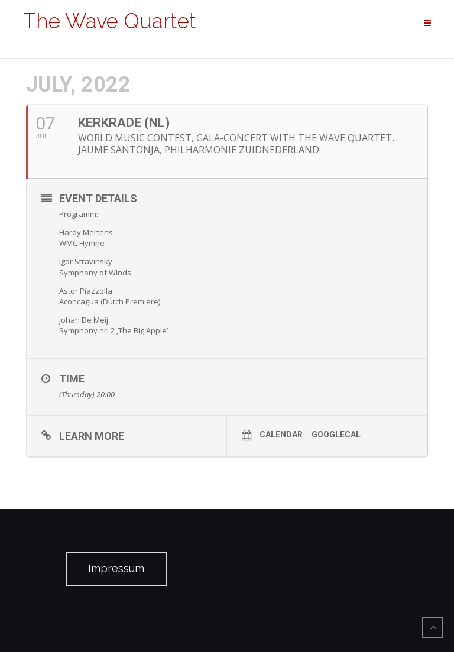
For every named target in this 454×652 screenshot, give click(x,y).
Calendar (281, 434)
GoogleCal (336, 434)
